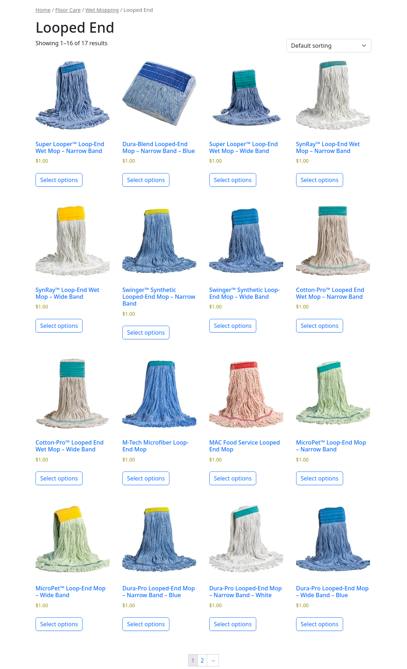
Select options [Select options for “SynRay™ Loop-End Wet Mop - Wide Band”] (59, 326)
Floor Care (68, 9)
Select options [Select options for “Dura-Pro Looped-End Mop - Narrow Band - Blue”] (146, 624)
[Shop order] (328, 45)
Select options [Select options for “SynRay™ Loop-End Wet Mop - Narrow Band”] (319, 180)
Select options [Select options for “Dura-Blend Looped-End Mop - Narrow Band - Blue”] (146, 180)
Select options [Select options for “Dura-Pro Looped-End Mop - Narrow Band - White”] (233, 624)
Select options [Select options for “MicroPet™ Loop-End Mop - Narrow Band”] (319, 478)
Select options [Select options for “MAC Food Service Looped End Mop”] (233, 478)
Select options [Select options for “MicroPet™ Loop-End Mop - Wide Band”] (59, 624)
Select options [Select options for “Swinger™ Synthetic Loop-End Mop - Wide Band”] (233, 326)
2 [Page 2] (202, 660)
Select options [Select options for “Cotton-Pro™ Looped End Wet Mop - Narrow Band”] (319, 326)
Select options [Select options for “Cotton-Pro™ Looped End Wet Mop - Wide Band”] (59, 478)
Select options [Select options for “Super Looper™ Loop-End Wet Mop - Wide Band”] (233, 180)
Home (43, 9)
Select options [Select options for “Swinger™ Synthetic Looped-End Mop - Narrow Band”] (146, 332)
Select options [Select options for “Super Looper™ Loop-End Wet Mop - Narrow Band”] (59, 180)
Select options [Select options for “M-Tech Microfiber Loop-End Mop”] (146, 478)
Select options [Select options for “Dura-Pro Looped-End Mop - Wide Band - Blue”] (319, 624)
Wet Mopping (102, 9)
